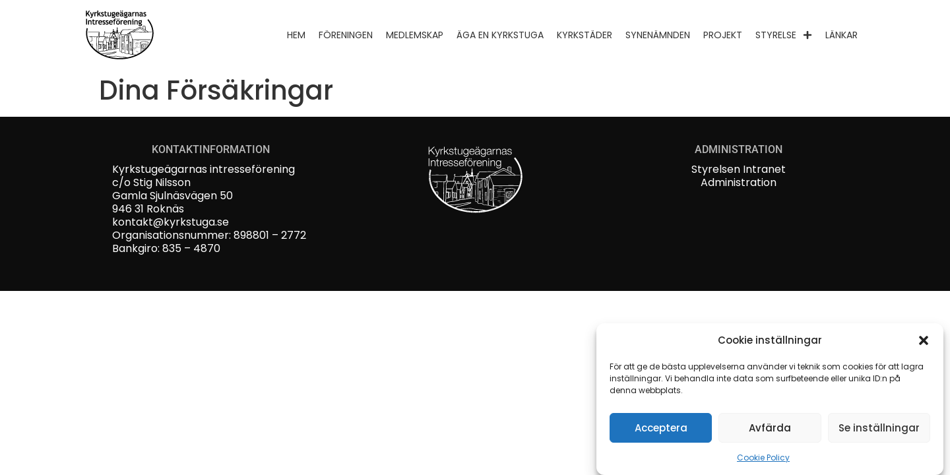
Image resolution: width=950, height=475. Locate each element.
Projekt (722, 35)
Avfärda (770, 428)
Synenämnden (657, 35)
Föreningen (346, 35)
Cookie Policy (763, 457)
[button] (923, 340)
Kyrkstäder (584, 35)
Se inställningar (879, 428)
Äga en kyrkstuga (500, 35)
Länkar (841, 35)
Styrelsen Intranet (738, 169)
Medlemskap (414, 35)
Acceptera (661, 428)
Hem (296, 35)
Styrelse (783, 35)
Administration (738, 182)
